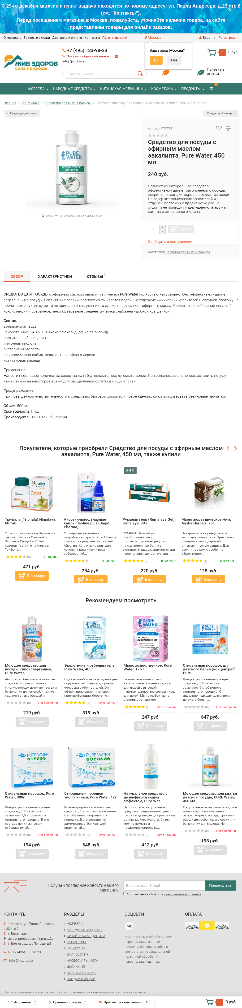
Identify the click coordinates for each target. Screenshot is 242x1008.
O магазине (12, 37)
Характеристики (55, 276)
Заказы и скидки (37, 37)
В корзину (36, 575)
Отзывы (96, 276)
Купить (185, 229)
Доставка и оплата (67, 37)
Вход (204, 37)
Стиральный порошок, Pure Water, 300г (29, 795)
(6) (77, 561)
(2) (136, 561)
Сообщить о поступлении (170, 241)
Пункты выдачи (114, 37)
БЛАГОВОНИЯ (78, 954)
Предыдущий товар (22, 113)
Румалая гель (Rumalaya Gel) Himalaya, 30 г (149, 521)
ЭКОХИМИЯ (76, 967)
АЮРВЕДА (36, 89)
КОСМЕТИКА (162, 89)
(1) (195, 561)
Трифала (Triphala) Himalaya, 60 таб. (30, 521)
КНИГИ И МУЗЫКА (81, 973)
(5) (18, 557)
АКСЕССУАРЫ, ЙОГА (82, 960)
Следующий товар (221, 113)
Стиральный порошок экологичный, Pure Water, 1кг (90, 795)
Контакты (92, 37)
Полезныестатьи (215, 71)
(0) (18, 703)
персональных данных (183, 894)
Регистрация (228, 37)
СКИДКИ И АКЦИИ (81, 979)
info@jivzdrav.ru (74, 61)
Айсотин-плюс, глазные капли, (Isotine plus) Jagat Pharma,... (86, 523)
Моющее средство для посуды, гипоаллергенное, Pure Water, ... (28, 669)
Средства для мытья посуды (187, 252)
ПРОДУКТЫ (191, 89)
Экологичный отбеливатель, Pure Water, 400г (90, 667)
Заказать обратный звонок (88, 56)
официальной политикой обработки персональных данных (147, 956)
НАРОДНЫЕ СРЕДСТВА (72, 89)
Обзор (17, 276)
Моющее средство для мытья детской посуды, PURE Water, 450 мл (210, 797)
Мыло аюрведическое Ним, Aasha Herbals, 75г (206, 521)
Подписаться (220, 885)
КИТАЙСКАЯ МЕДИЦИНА (121, 89)
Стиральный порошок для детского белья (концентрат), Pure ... (210, 669)
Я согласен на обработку (162, 894)
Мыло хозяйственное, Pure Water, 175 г (148, 667)
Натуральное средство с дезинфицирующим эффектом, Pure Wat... (145, 797)
